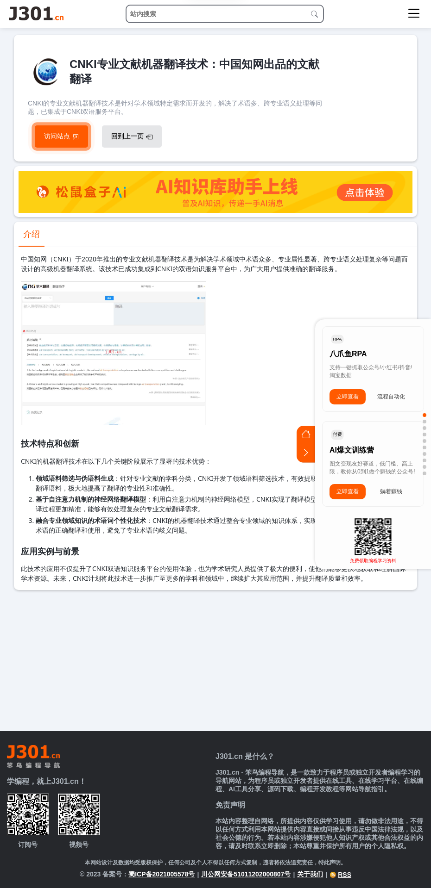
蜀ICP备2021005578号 (161, 874)
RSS (340, 874)
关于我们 (310, 874)
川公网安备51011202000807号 (246, 874)
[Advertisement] (215, 659)
